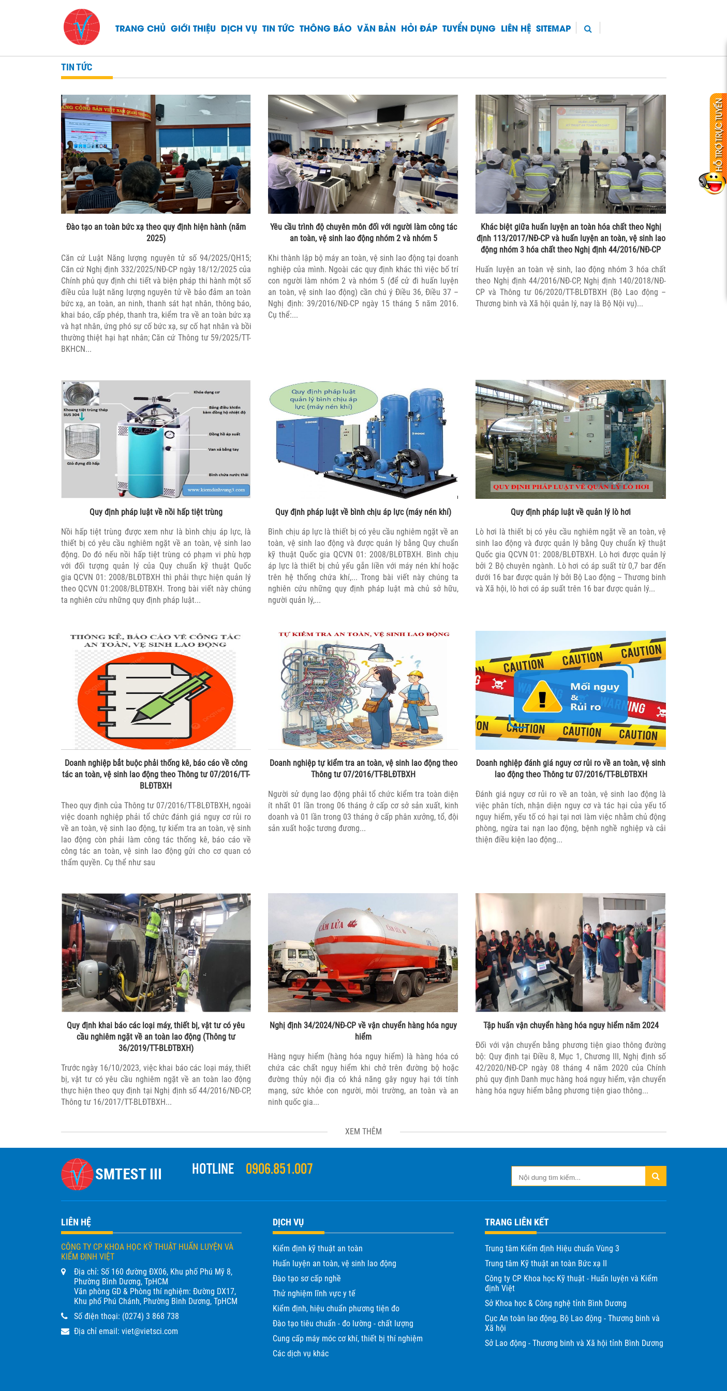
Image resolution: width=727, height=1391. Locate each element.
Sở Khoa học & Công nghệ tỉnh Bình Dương (556, 1303)
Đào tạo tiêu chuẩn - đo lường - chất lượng (343, 1323)
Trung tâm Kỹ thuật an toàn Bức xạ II (546, 1263)
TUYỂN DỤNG (469, 28)
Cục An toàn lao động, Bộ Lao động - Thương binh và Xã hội (572, 1323)
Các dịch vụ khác (301, 1353)
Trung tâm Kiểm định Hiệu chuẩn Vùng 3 (552, 1248)
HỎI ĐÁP (419, 28)
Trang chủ (140, 28)
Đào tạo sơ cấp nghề (307, 1278)
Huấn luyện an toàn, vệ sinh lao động (334, 1263)
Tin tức (278, 28)
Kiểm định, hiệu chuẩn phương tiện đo (336, 1308)
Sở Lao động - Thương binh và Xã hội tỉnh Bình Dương (574, 1343)
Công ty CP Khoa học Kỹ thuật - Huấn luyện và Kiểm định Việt (571, 1283)
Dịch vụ (239, 28)
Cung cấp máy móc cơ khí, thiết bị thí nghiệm (348, 1338)
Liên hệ (516, 28)
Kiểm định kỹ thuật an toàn (318, 1248)
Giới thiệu (193, 28)
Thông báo (326, 28)
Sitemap (553, 28)
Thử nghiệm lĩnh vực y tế (314, 1293)
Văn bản (376, 28)
